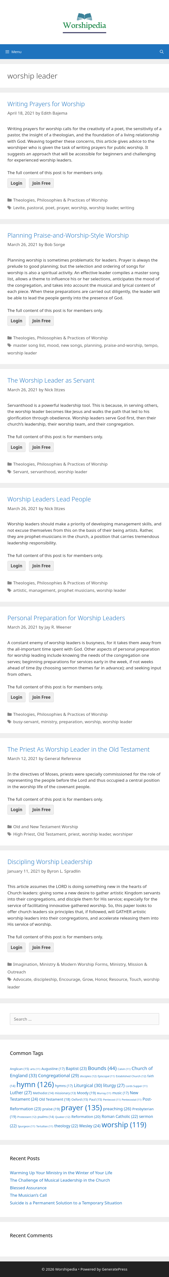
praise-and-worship (123, 345)
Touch (135, 979)
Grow (87, 979)
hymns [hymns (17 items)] (64, 1085)
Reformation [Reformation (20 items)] (86, 1116)
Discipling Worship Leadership (49, 861)
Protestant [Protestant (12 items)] (26, 1117)
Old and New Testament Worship (45, 826)
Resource (118, 979)
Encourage (69, 979)
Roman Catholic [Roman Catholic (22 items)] (120, 1116)
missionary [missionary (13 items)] (65, 1093)
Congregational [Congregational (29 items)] (58, 1075)
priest (74, 834)
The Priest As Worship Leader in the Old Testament (78, 749)
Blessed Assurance (28, 1188)
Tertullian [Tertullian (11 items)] (44, 1126)
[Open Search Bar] (161, 51)
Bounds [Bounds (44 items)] (102, 1068)
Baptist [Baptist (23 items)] (76, 1068)
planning (93, 345)
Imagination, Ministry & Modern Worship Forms (60, 964)
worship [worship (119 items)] (124, 1124)
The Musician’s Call (28, 1195)
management (42, 590)
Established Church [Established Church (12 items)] (131, 1076)
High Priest (24, 834)
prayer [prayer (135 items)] (81, 1107)
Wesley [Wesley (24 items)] (89, 1126)
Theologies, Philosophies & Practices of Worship (60, 200)
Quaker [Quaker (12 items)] (62, 1117)
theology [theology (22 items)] (66, 1126)
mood (53, 345)
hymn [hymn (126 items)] (35, 1084)
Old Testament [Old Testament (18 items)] (54, 1099)
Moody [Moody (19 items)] (86, 1092)
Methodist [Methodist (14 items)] (43, 1093)
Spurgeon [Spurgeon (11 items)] (26, 1126)
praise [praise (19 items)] (51, 1108)
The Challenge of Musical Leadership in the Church (60, 1180)
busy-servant (26, 721)
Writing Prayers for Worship (46, 104)
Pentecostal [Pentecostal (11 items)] (131, 1099)
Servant (20, 471)
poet (49, 207)
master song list (29, 345)
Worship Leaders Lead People (49, 499)
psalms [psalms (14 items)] (46, 1117)
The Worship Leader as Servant (50, 380)
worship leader (103, 207)
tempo (150, 345)
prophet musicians (76, 590)
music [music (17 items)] (120, 1093)
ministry (49, 721)
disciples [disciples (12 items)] (88, 1076)
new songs (71, 345)
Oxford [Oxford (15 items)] (79, 1099)
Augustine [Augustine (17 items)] (53, 1068)
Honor (101, 979)
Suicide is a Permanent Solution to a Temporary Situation (66, 1203)
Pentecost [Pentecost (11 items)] (112, 1099)
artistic (20, 590)
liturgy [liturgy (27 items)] (114, 1085)
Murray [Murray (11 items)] (104, 1093)
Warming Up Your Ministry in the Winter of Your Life (61, 1172)
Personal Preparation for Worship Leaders (66, 618)
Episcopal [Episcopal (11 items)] (106, 1076)
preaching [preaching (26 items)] (117, 1109)
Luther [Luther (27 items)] (21, 1092)
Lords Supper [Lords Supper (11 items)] (136, 1086)
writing (127, 207)
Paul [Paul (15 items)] (95, 1099)
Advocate (22, 979)
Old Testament (51, 834)
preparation (70, 721)
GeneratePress (114, 1269)
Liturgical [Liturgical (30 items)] (88, 1085)
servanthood (43, 471)
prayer (63, 207)
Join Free (41, 183)
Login (16, 183)
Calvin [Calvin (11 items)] (124, 1069)
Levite (19, 207)
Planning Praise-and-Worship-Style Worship (68, 235)
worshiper (123, 834)
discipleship (45, 979)
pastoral (35, 207)
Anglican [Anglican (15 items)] (19, 1069)
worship (79, 207)
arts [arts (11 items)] (35, 1069)
